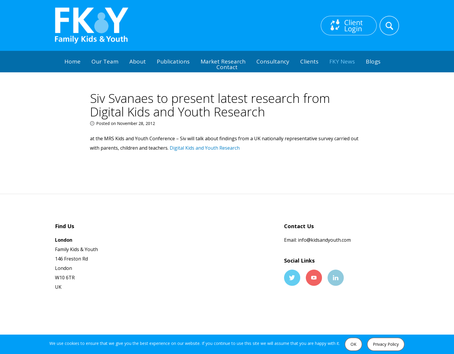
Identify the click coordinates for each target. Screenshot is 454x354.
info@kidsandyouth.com (324, 240)
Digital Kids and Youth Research (205, 148)
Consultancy (272, 61)
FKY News (342, 61)
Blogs (373, 61)
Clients (309, 61)
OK (353, 344)
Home (72, 61)
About (137, 61)
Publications (173, 61)
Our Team (104, 61)
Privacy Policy (386, 344)
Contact (227, 67)
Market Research (223, 61)
